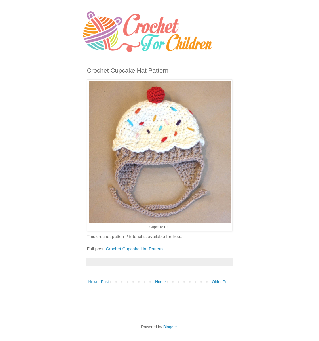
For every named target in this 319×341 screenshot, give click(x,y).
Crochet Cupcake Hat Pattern (134, 248)
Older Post (221, 281)
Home (160, 281)
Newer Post (98, 281)
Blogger (170, 327)
